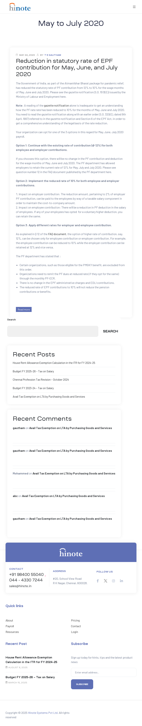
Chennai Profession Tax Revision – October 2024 (40, 379)
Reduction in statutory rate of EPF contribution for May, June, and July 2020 (67, 67)
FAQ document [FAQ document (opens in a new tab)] (57, 234)
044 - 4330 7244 (26, 579)
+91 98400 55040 (26, 574)
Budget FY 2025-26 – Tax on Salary (32, 371)
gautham (19, 427)
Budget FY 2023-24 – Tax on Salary (32, 387)
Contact (76, 625)
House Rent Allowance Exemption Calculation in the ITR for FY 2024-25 (52, 362)
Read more (24, 309)
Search (11, 319)
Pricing (75, 619)
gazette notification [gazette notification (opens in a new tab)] (56, 105)
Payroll (10, 625)
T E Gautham (52, 55)
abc (15, 495)
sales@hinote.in (20, 585)
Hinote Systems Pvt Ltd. (43, 712)
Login (74, 631)
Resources (12, 631)
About (9, 619)
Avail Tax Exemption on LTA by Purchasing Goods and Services (48, 396)
